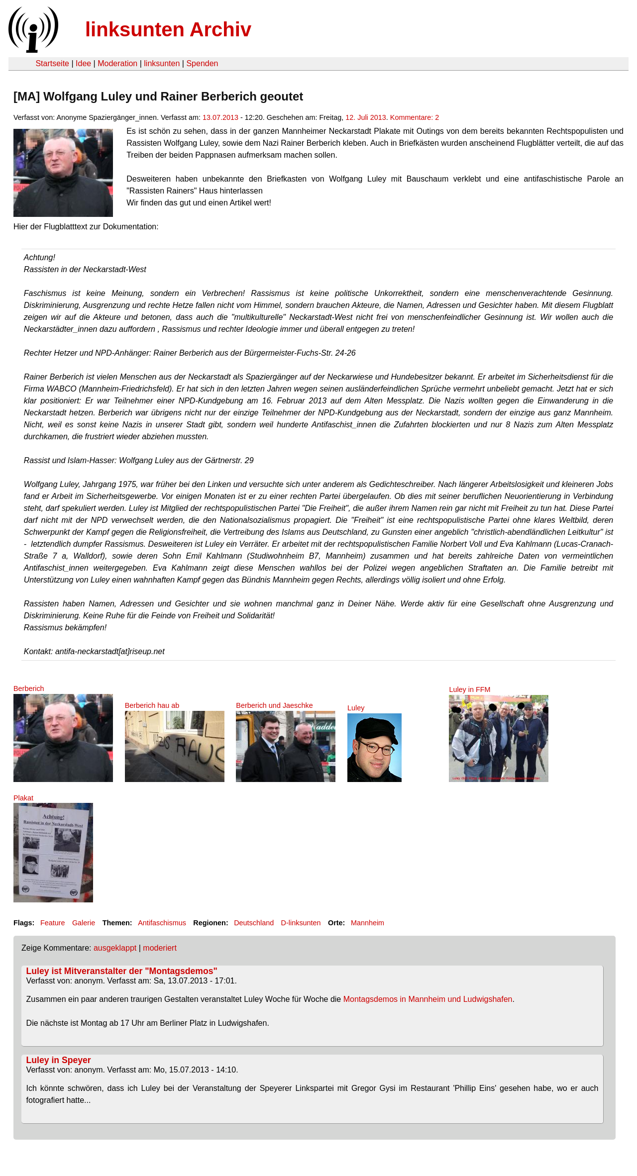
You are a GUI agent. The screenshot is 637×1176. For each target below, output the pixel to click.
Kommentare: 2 (414, 117)
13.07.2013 (220, 117)
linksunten (162, 63)
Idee (83, 63)
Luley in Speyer (58, 1060)
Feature (52, 923)
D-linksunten (301, 923)
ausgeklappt (115, 948)
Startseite (52, 63)
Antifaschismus (162, 923)
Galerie (83, 923)
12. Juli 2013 (365, 117)
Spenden (202, 63)
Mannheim (367, 923)
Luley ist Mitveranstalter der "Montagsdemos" (121, 971)
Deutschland (254, 923)
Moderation (117, 63)
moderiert (160, 948)
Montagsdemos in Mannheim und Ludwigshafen (428, 999)
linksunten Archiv (168, 29)
